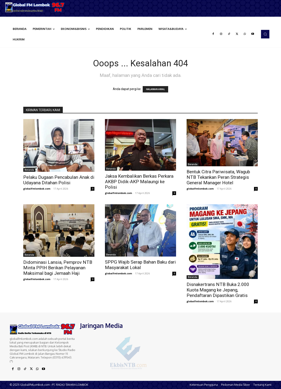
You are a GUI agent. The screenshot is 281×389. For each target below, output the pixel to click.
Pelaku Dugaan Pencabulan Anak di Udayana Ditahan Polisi (58, 180)
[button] (265, 34)
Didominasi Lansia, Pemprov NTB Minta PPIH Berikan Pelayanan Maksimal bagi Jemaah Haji (57, 268)
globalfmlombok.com (36, 188)
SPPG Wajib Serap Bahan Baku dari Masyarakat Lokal (140, 264)
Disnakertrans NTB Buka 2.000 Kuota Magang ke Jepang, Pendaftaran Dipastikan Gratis (218, 290)
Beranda (29, 169)
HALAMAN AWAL (155, 89)
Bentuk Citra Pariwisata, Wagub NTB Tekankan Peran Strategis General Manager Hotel (218, 177)
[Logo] (35, 7)
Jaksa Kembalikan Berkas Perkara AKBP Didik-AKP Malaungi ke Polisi (139, 182)
